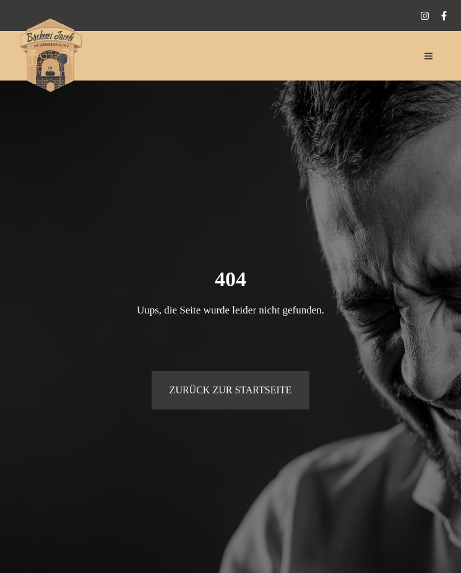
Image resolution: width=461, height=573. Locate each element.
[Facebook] (444, 15)
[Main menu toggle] (429, 56)
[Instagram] (424, 15)
